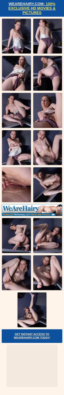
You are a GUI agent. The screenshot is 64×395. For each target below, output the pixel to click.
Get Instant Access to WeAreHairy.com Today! (32, 336)
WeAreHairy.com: (31, 8)
